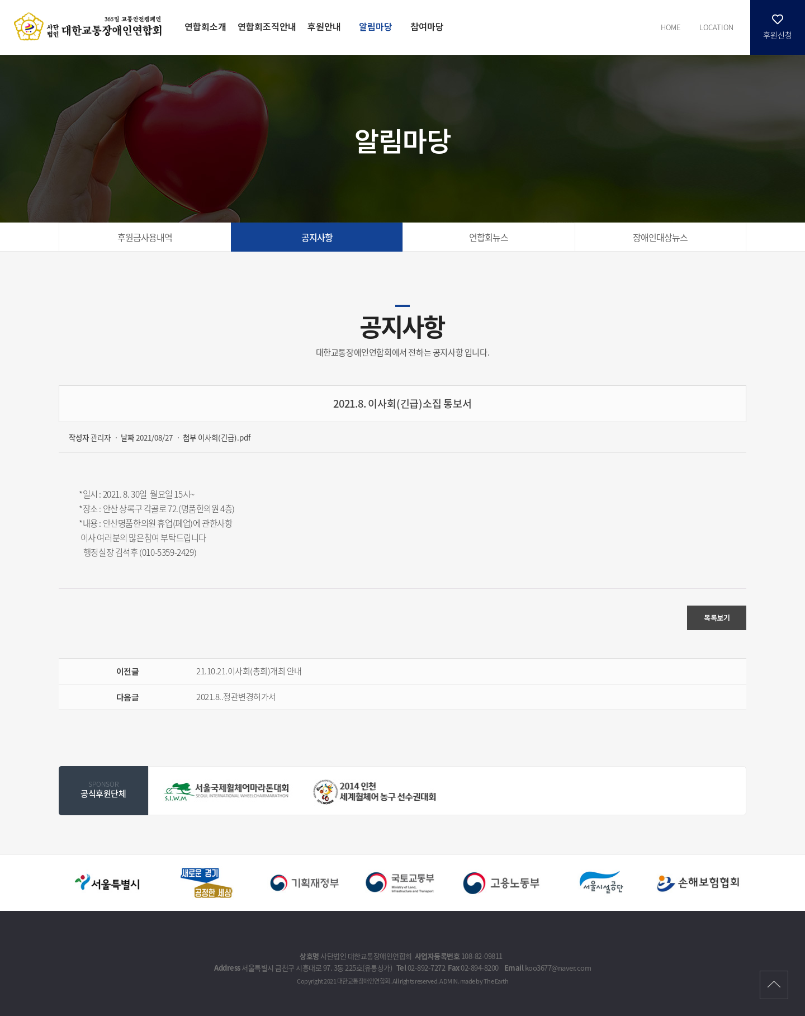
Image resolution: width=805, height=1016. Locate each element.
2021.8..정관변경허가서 (236, 697)
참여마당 (427, 26)
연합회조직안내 (267, 26)
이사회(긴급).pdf (224, 437)
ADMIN (448, 981)
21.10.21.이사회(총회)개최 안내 (249, 671)
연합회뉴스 (488, 237)
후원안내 (324, 26)
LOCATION (716, 27)
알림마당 (375, 26)
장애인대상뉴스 (660, 237)
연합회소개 (205, 26)
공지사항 (317, 237)
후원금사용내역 (144, 237)
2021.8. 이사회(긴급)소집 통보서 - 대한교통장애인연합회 (89, 26)
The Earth (496, 981)
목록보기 (717, 617)
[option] (227, 791)
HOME (670, 27)
